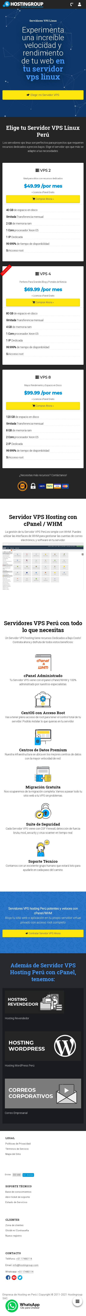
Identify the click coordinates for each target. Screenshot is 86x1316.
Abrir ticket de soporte (17, 1197)
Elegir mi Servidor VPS (43, 95)
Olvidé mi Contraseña (17, 1230)
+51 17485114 (24, 1259)
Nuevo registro (13, 1236)
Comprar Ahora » (43, 198)
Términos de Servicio (17, 1149)
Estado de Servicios (16, 1202)
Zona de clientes (14, 1225)
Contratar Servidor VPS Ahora (43, 933)
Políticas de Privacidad (18, 1143)
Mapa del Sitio (13, 1154)
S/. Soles (28, 1175)
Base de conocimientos (18, 1192)
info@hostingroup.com (25, 1265)
